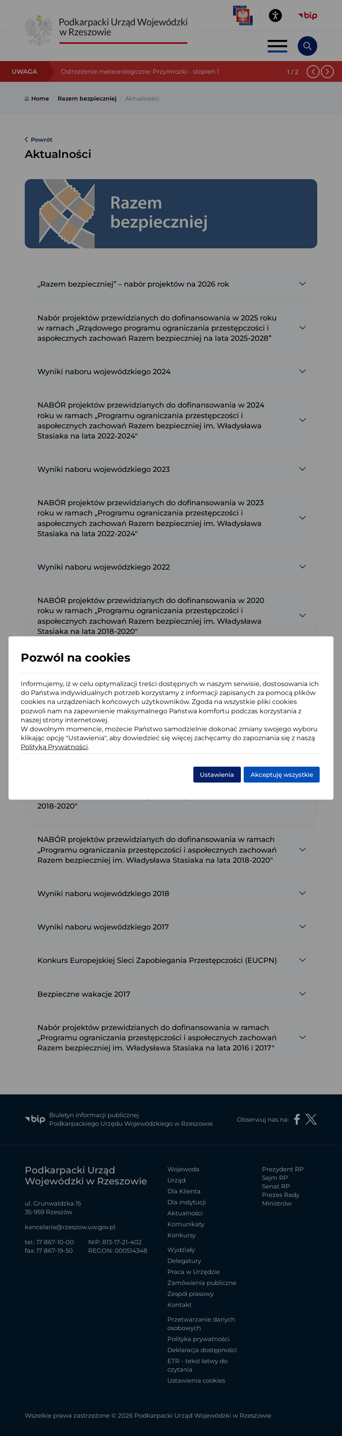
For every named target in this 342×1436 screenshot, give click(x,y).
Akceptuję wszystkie (282, 774)
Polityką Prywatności (54, 747)
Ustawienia (217, 774)
